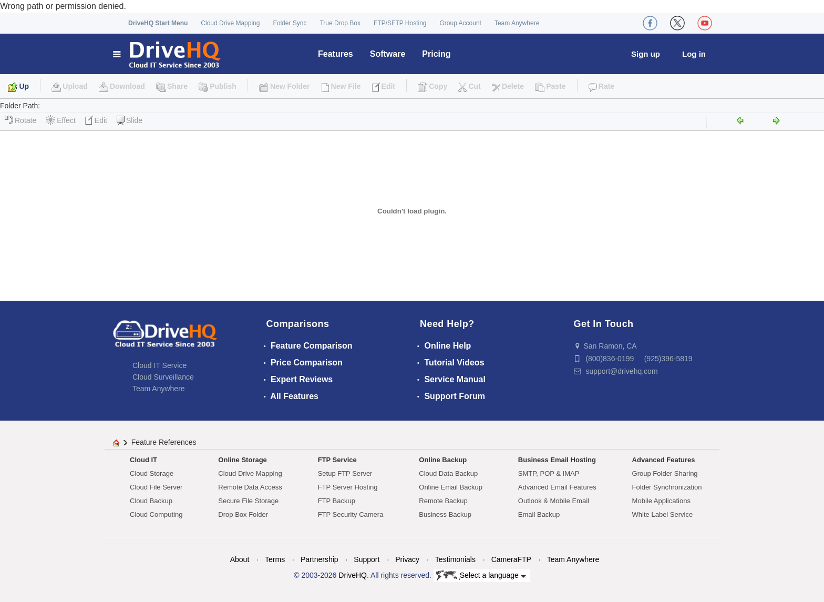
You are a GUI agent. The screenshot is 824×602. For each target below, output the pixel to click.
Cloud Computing (156, 514)
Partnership (319, 559)
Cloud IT (143, 460)
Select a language (481, 575)
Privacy (407, 559)
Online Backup (443, 460)
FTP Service (337, 460)
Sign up (645, 53)
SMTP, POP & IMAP (549, 473)
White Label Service (662, 514)
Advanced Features (663, 460)
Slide (129, 120)
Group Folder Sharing (665, 473)
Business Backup (445, 514)
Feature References (164, 442)
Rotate (20, 120)
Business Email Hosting (557, 460)
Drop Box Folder (243, 514)
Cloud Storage (151, 473)
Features (335, 53)
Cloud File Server (156, 487)
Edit (96, 120)
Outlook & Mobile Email (553, 501)
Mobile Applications (661, 501)
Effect (61, 120)
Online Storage (242, 460)
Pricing (436, 53)
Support (366, 559)
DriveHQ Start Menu (158, 23)
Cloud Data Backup (448, 473)
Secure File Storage (248, 501)
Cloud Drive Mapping (230, 23)
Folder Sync (289, 23)
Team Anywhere (517, 23)
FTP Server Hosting (348, 487)
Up (24, 86)
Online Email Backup (450, 487)
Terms (275, 559)
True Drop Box (340, 23)
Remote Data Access (250, 487)
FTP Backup (336, 501)
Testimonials (455, 559)
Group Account (460, 23)
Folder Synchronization (667, 487)
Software (388, 53)
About (240, 559)
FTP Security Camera (351, 514)
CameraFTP (511, 559)
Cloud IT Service (159, 365)
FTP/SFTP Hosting (400, 23)
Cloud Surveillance (163, 377)
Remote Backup (443, 501)
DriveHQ (352, 575)
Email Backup (539, 514)
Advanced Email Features (557, 487)
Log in (694, 53)
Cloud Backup (151, 501)
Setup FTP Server (345, 473)
